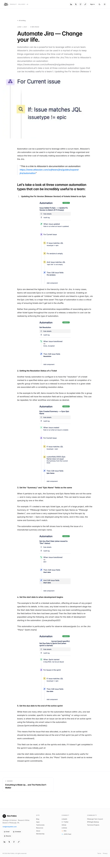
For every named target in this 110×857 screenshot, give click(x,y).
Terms (99, 853)
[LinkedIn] (71, 4)
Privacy (105, 853)
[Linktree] (85, 4)
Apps (38, 822)
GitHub (64, 825)
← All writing (21, 20)
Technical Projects (93, 825)
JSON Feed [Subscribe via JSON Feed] (66, 834)
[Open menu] (105, 4)
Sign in (92, 4)
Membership (40, 834)
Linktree (64, 828)
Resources (39, 828)
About (38, 831)
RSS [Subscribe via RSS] (64, 831)
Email (6, 831)
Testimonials (40, 825)
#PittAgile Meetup (93, 822)
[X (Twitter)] (76, 4)
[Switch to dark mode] (99, 4)
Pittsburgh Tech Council (95, 819)
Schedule (17, 831)
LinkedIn (64, 819)
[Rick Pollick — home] (15, 4)
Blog (37, 819)
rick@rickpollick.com (10, 826)
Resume (7, 836)
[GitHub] (80, 4)
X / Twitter (65, 822)
